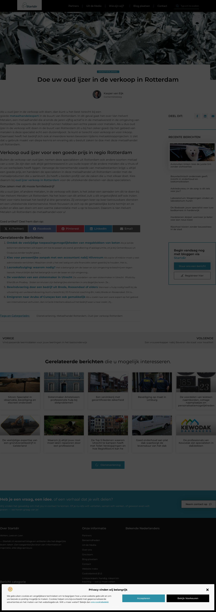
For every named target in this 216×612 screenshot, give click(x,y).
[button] (207, 589)
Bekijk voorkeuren (188, 598)
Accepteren (143, 598)
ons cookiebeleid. (100, 602)
